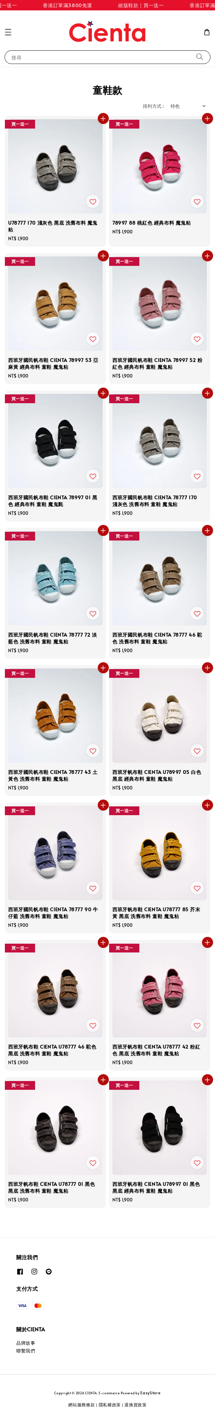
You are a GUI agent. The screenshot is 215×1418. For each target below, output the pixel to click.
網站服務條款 (81, 1405)
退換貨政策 (135, 1405)
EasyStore (150, 1393)
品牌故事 (25, 1343)
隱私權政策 (110, 1405)
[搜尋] (199, 57)
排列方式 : (153, 106)
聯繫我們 (25, 1351)
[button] (8, 32)
